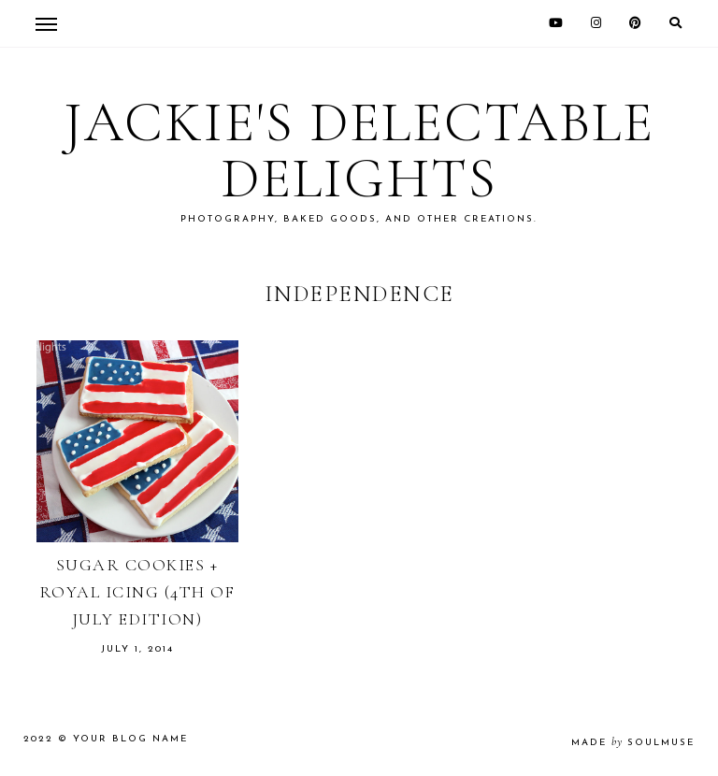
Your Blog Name (130, 739)
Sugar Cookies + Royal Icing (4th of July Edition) (137, 591)
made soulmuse (633, 743)
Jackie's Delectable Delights (359, 150)
